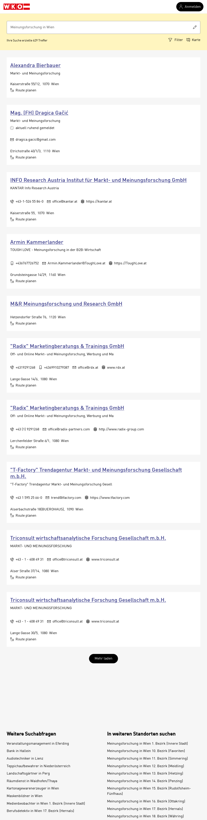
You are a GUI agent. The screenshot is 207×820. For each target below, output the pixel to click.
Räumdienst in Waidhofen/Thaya (32, 781)
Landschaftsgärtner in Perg (28, 773)
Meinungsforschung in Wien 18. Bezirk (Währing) (145, 816)
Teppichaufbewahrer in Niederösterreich (38, 766)
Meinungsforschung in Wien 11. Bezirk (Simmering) (147, 758)
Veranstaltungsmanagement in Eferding (38, 744)
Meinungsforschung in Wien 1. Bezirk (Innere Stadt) (147, 744)
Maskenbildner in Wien (25, 796)
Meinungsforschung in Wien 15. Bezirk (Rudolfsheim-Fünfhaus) (149, 791)
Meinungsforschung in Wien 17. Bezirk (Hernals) (145, 809)
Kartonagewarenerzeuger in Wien (33, 788)
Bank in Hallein (19, 751)
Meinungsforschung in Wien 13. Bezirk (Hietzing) (145, 773)
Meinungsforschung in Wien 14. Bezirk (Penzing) (145, 781)
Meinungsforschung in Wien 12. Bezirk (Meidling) (145, 766)
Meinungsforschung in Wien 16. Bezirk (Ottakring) (146, 801)
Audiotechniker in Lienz (25, 758)
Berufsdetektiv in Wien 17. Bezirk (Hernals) (40, 811)
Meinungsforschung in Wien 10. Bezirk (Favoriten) (146, 751)
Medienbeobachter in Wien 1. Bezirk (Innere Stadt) (46, 804)
